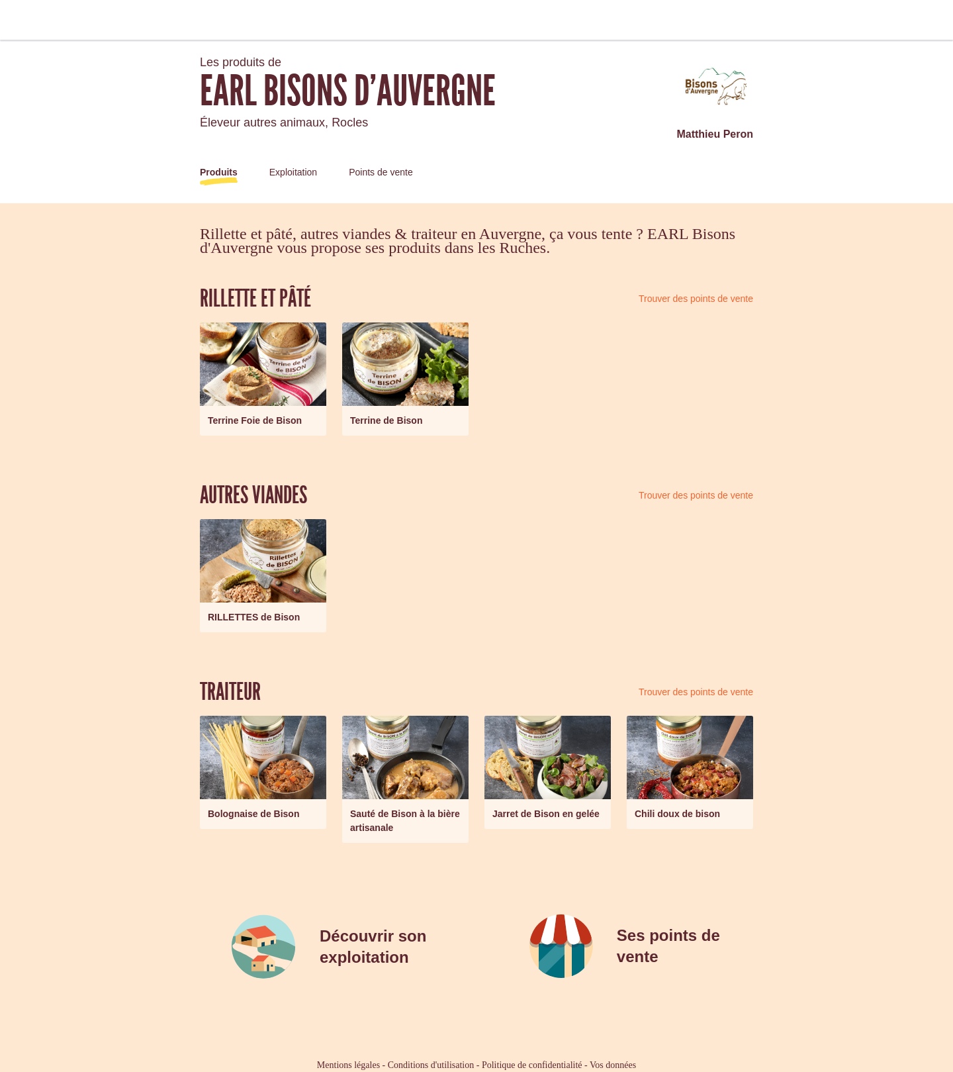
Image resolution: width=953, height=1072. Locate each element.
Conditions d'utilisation (431, 1065)
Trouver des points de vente (696, 298)
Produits (219, 172)
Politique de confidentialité (532, 1065)
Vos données (613, 1065)
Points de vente (381, 172)
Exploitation (293, 172)
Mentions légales (348, 1065)
